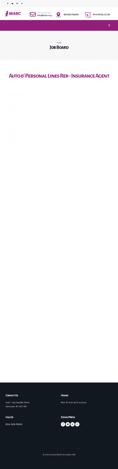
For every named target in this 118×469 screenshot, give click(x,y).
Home (59, 43)
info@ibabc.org (44, 15)
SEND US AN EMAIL (44, 13)
